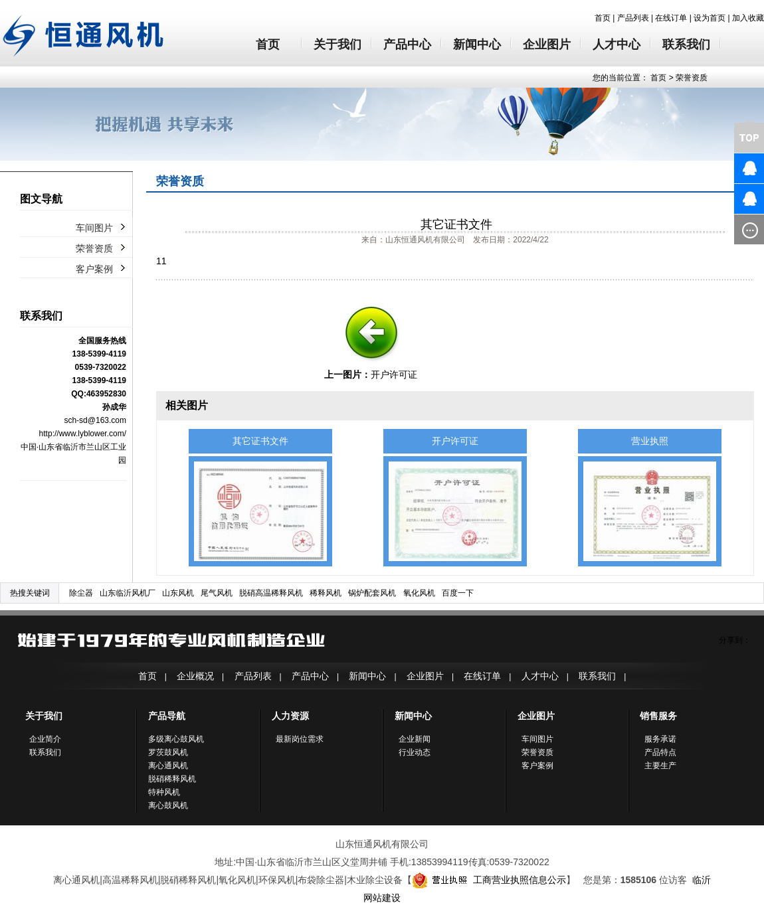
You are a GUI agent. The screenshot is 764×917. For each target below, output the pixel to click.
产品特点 (660, 752)
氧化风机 (419, 593)
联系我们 (686, 44)
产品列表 (633, 18)
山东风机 (178, 593)
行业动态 (414, 752)
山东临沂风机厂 (127, 593)
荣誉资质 (692, 77)
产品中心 (407, 44)
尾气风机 (217, 593)
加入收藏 (748, 18)
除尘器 (81, 593)
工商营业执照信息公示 (489, 880)
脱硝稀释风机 (172, 779)
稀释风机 (325, 593)
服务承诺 (660, 739)
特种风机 (164, 792)
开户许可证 (394, 374)
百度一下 (458, 593)
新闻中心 (477, 44)
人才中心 (616, 44)
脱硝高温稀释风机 (271, 593)
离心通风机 (168, 765)
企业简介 (45, 739)
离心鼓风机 (168, 805)
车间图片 (94, 227)
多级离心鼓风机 (176, 739)
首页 (603, 18)
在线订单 (671, 18)
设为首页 (709, 18)
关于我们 (337, 44)
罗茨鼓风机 (168, 752)
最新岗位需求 (300, 739)
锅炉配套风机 (372, 593)
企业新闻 (414, 739)
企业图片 (547, 44)
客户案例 (94, 269)
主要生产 (660, 765)
